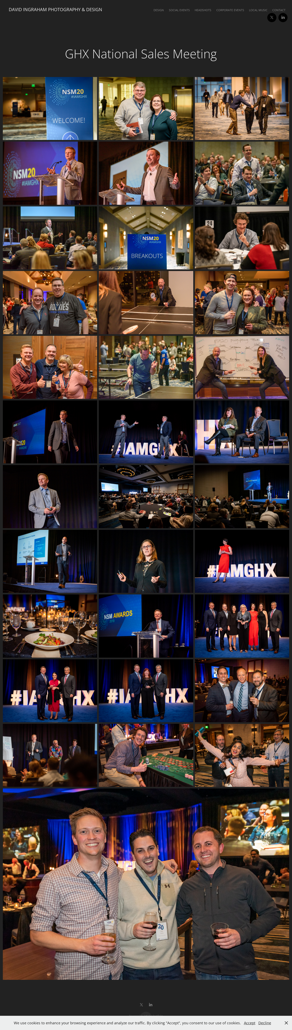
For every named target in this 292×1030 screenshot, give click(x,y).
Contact (279, 10)
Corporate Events (230, 10)
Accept (249, 1023)
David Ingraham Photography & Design (55, 9)
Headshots (203, 10)
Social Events (179, 10)
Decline (264, 1023)
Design (159, 10)
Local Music (258, 10)
